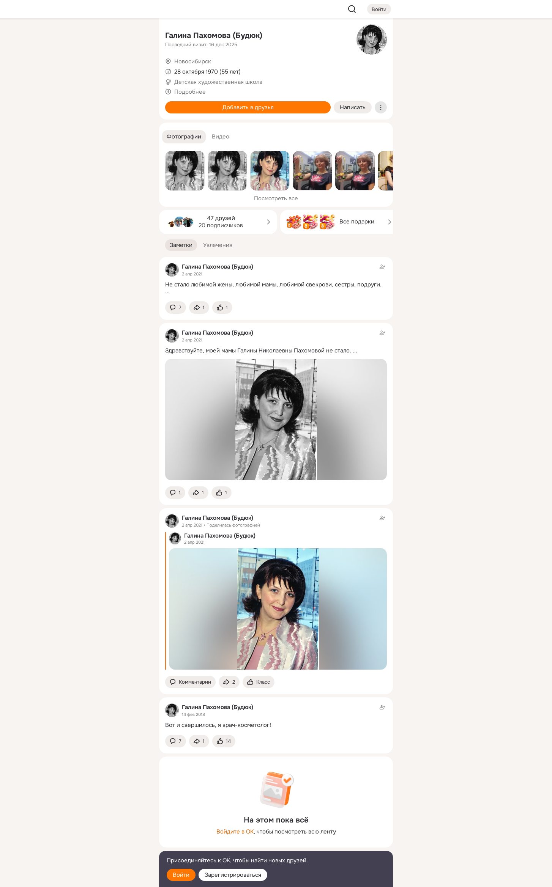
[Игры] (136, 103)
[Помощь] (69, 136)
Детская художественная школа (218, 82)
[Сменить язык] (103, 845)
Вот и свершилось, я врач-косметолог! (218, 725)
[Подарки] (69, 103)
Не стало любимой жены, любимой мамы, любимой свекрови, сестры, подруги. (273, 284)
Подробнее (190, 92)
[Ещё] (103, 828)
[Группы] (136, 36)
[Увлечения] (103, 36)
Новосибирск (192, 61)
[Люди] (103, 69)
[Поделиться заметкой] (199, 307)
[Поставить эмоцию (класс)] (222, 307)
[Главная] (69, 36)
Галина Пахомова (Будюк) (213, 35)
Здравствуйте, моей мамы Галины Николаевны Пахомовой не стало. (258, 350)
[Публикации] (69, 69)
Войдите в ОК (235, 831)
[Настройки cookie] (103, 877)
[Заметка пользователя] (276, 279)
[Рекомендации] (103, 136)
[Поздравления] (103, 103)
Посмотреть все (276, 198)
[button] (184, 136)
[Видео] (136, 69)
